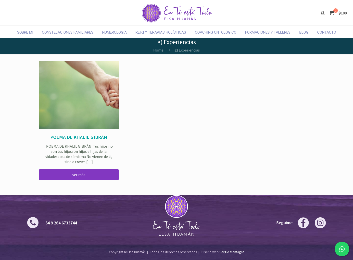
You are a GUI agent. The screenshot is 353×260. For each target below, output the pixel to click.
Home (158, 50)
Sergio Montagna (231, 252)
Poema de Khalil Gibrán (78, 137)
